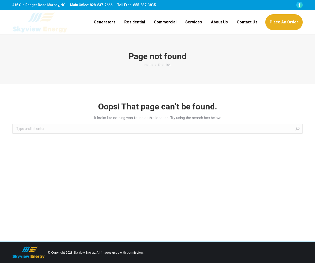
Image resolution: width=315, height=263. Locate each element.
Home (148, 65)
